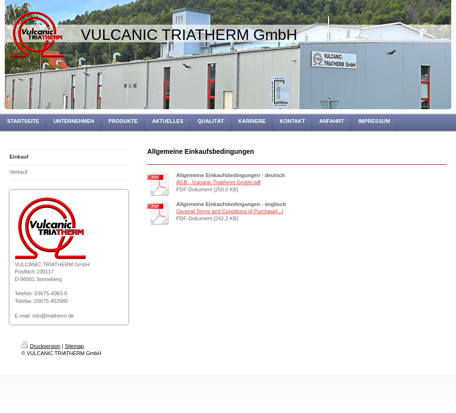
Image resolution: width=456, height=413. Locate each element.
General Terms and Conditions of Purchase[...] (229, 211)
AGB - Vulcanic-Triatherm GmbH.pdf (218, 182)
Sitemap (74, 346)
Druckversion (40, 346)
